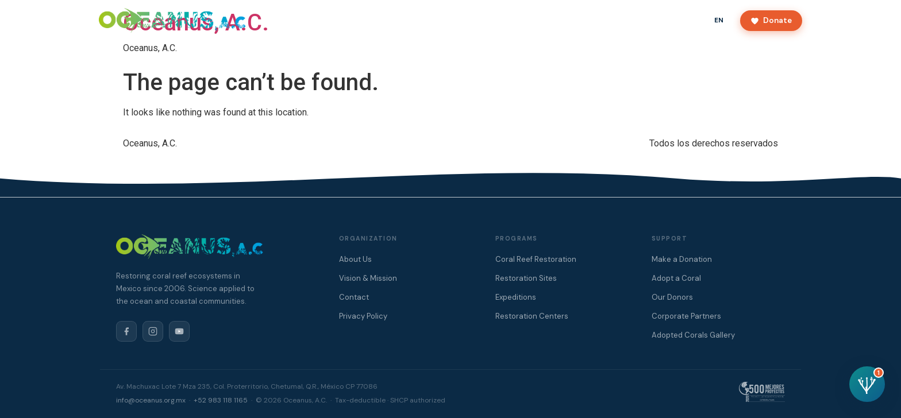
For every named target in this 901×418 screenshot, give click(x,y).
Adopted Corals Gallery (693, 335)
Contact (541, 20)
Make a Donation (682, 259)
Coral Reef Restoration (535, 259)
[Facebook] (126, 331)
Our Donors (672, 297)
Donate (771, 20)
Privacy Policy (363, 316)
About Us (388, 20)
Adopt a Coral (676, 278)
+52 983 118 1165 (221, 400)
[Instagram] (153, 331)
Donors (496, 20)
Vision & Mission (368, 278)
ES (693, 20)
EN (719, 20)
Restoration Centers (531, 316)
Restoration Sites (526, 278)
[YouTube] (179, 331)
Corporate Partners (686, 316)
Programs (443, 20)
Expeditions (515, 297)
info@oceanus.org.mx (151, 400)
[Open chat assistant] (867, 384)
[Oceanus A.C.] (172, 20)
